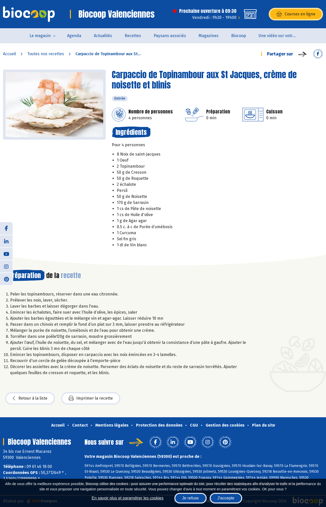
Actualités (103, 35)
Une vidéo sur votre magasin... (281, 35)
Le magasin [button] (40, 35)
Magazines (209, 35)
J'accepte (226, 498)
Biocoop (238, 35)
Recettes (133, 35)
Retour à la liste (30, 398)
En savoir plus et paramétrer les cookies (128, 498)
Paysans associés (170, 35)
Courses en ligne (295, 14)
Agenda (74, 35)
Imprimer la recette (91, 398)
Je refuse (190, 498)
